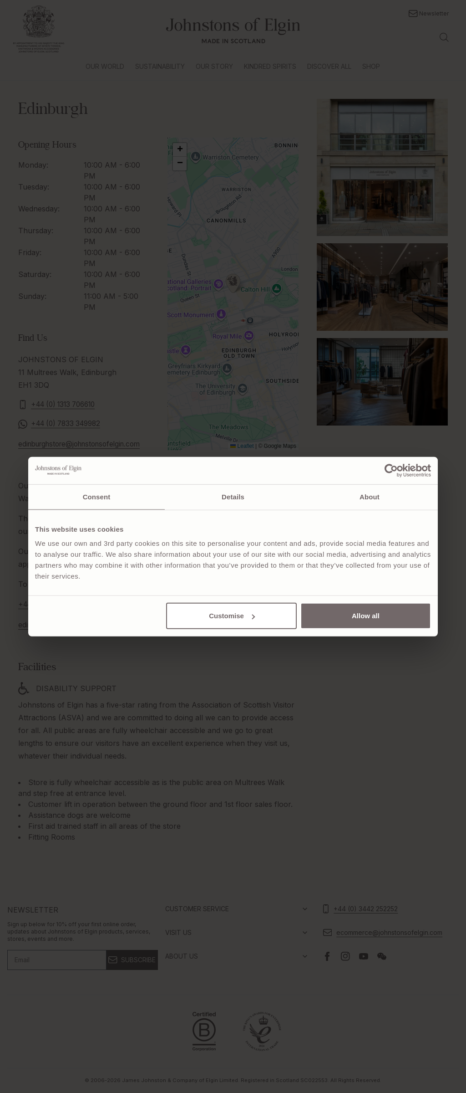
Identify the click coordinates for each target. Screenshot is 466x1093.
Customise (232, 616)
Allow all (366, 616)
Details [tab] (233, 496)
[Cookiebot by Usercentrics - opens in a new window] (391, 470)
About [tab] (370, 496)
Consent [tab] (97, 496)
